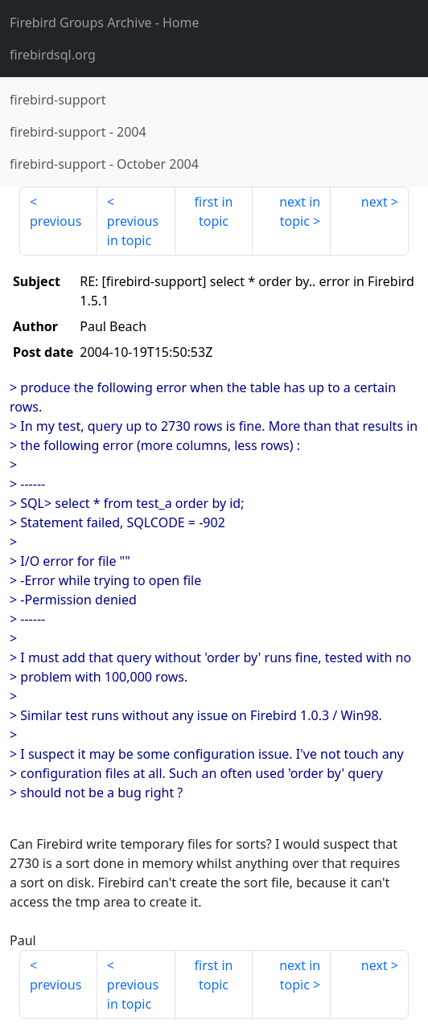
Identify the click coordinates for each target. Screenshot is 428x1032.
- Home (105, 22)
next (374, 202)
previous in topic (132, 230)
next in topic (299, 211)
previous (55, 221)
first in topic (214, 211)
